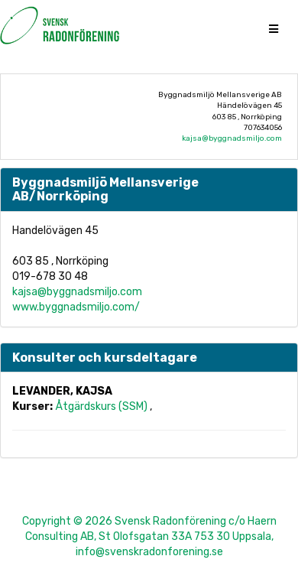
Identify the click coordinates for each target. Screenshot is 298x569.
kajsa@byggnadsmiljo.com (232, 138)
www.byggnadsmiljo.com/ (76, 307)
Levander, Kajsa (62, 391)
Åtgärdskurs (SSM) (102, 406)
